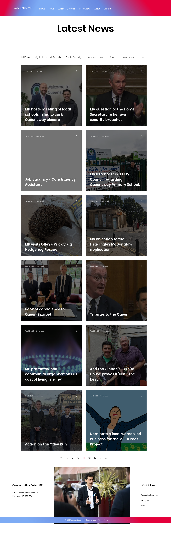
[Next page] (100, 457)
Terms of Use (91, 520)
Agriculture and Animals (48, 57)
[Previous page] (67, 457)
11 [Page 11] (84, 458)
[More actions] (77, 71)
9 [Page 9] (72, 458)
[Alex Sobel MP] (27, 8)
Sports (113, 57)
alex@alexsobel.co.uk (28, 492)
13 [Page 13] (95, 458)
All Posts (25, 57)
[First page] (61, 457)
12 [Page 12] (89, 458)
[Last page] (106, 457)
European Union (95, 57)
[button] (143, 57)
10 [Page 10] (78, 458)
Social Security (73, 57)
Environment (128, 57)
